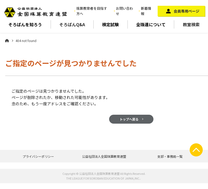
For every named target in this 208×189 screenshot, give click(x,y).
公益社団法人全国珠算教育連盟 (104, 156)
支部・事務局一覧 (170, 156)
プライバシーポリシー (38, 156)
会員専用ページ (186, 11)
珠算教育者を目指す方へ (91, 11)
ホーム (7, 40)
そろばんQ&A (72, 24)
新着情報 (146, 11)
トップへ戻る (129, 119)
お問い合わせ (124, 11)
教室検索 (191, 24)
